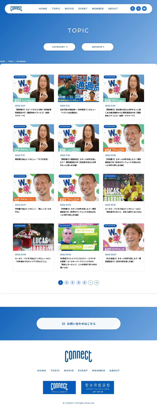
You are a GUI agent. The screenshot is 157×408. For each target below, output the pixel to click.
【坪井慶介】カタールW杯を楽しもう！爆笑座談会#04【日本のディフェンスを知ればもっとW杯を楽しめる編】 (123, 162)
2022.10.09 (20, 254)
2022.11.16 (65, 155)
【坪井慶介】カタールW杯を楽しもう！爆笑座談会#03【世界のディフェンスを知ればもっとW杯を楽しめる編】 (78, 211)
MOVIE (69, 8)
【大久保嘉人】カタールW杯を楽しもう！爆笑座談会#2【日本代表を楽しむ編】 (123, 260)
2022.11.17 (20, 155)
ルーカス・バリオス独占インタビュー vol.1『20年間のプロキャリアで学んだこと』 (33, 260)
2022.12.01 (20, 105)
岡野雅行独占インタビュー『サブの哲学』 (32, 159)
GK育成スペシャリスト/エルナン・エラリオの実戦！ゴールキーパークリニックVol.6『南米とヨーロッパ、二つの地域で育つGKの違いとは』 (78, 263)
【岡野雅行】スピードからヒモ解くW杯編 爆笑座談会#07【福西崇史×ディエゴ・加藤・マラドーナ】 (33, 112)
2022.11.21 (65, 105)
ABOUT (113, 8)
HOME (43, 8)
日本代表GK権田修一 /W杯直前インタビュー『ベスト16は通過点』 (78, 111)
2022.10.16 (110, 205)
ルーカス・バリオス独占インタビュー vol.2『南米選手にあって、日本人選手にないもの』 (123, 210)
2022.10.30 (110, 155)
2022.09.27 (110, 254)
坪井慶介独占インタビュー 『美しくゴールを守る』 (33, 210)
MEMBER (98, 8)
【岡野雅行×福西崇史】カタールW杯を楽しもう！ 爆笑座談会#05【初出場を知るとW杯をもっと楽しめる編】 (78, 162)
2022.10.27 (20, 205)
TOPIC (56, 8)
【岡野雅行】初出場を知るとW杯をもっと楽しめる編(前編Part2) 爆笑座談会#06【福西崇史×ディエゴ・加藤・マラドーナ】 (123, 112)
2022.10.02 (65, 254)
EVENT (83, 8)
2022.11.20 (110, 105)
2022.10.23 (65, 205)
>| (96, 282)
